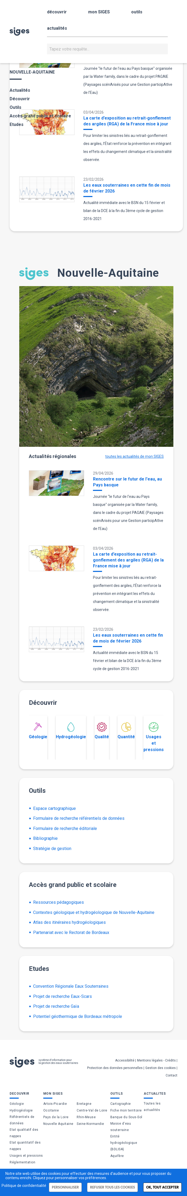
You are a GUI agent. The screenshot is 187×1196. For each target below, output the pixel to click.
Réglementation (22, 1162)
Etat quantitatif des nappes (25, 1146)
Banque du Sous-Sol (126, 1117)
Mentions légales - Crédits (156, 1060)
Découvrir (20, 98)
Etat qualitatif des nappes (24, 1133)
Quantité (126, 730)
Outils (15, 107)
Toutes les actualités (152, 1107)
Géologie (38, 730)
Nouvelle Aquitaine (58, 1124)
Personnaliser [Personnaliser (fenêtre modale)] (65, 1187)
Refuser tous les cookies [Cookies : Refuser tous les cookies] (112, 1187)
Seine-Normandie (90, 1124)
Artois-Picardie (55, 1104)
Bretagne (84, 1104)
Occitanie (51, 1110)
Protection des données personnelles (115, 1068)
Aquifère (117, 1156)
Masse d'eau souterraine (120, 1127)
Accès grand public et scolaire (40, 115)
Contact (171, 1075)
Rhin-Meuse (86, 1117)
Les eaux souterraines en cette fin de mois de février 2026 (126, 188)
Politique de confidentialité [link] (24, 1185)
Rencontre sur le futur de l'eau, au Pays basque (127, 481)
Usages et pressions (153, 737)
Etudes (17, 124)
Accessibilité (124, 1060)
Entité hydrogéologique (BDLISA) (123, 1143)
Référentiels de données (22, 1120)
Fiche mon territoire (126, 1110)
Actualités (20, 90)
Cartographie (120, 1104)
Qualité (102, 730)
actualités (57, 28)
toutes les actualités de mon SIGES (134, 456)
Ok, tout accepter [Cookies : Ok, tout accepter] (162, 1187)
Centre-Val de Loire (92, 1110)
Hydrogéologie (71, 730)
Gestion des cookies (160, 1068)
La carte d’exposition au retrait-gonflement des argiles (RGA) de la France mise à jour (127, 121)
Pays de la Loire (56, 1117)
